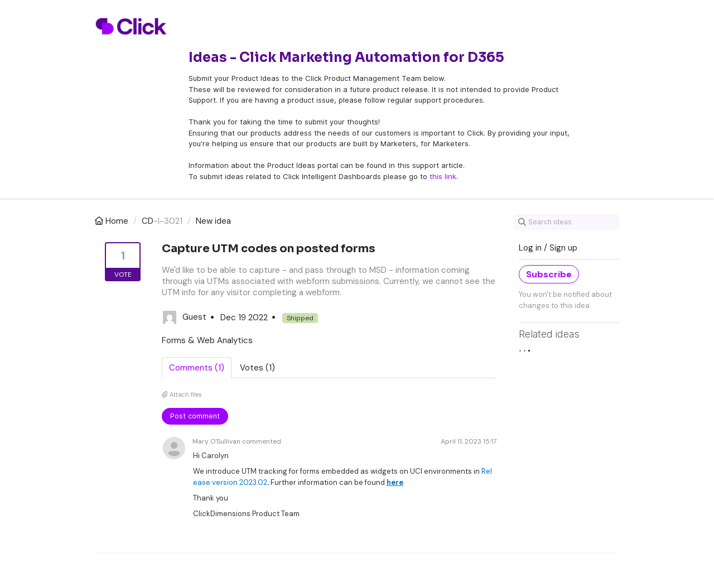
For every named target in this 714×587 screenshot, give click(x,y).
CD (147, 221)
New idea (213, 221)
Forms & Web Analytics (207, 340)
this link (443, 176)
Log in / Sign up (548, 247)
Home (113, 221)
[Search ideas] (566, 222)
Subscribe (549, 274)
